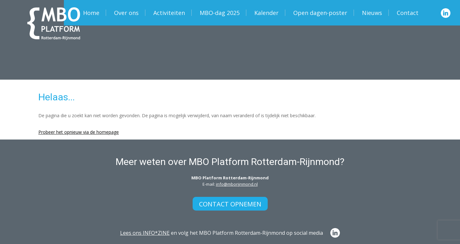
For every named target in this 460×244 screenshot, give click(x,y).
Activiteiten (169, 13)
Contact (407, 13)
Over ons (126, 13)
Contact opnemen (230, 204)
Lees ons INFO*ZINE (145, 232)
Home (91, 13)
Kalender (266, 13)
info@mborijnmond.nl (237, 184)
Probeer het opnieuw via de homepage (78, 132)
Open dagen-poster (320, 13)
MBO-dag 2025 (220, 13)
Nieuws (372, 13)
